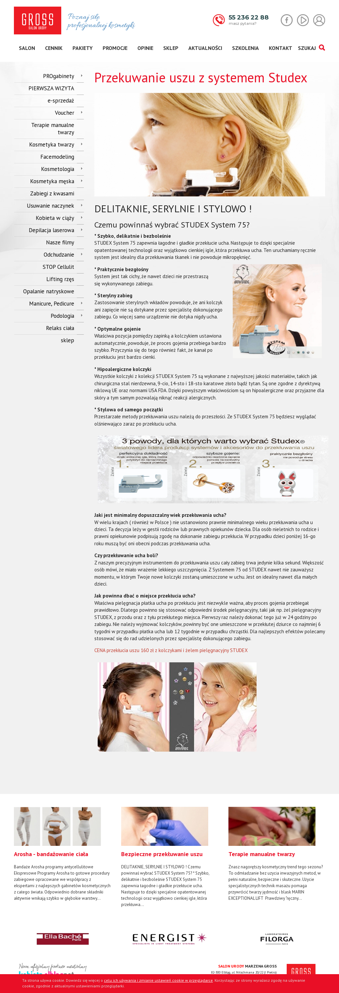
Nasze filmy (60, 242)
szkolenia (245, 48)
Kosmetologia (57, 169)
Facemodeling (57, 156)
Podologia (62, 315)
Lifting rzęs (60, 279)
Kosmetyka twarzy (51, 144)
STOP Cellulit (58, 266)
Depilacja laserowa (51, 230)
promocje (115, 48)
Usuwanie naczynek (50, 205)
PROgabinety (58, 76)
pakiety (83, 48)
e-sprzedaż (61, 100)
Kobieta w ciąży (55, 218)
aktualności (205, 48)
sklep (170, 48)
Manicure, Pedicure (51, 303)
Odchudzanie (59, 254)
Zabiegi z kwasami (52, 193)
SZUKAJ (311, 48)
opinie (145, 48)
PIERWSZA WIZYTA (51, 88)
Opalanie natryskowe (48, 291)
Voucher (64, 112)
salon (27, 48)
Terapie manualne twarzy (52, 128)
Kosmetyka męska (52, 181)
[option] (62, 854)
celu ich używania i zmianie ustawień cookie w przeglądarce (158, 980)
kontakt (280, 48)
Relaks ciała (60, 328)
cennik (54, 48)
